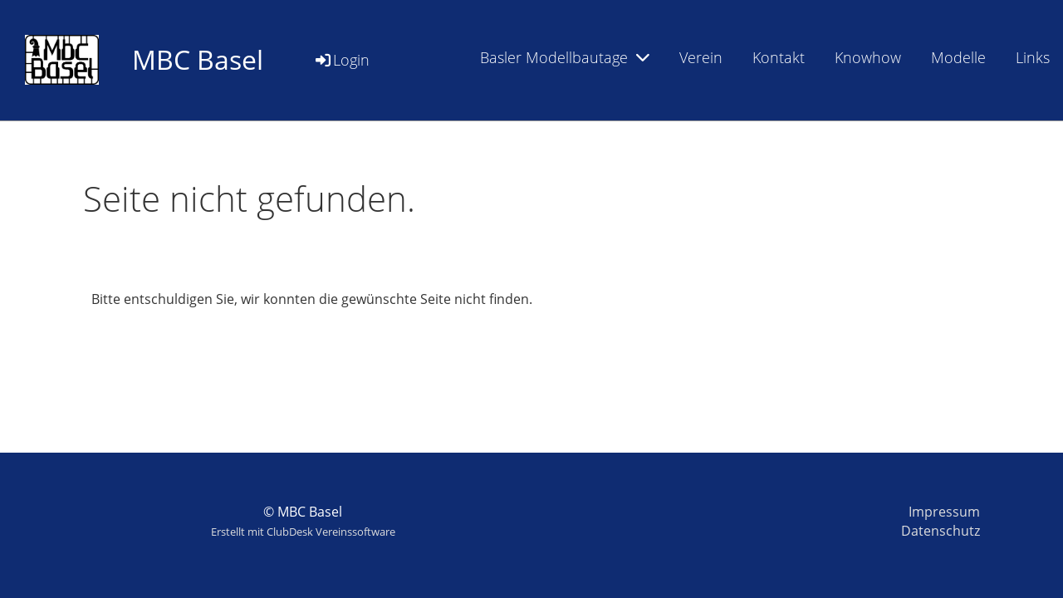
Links (1033, 57)
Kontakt (778, 57)
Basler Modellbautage (564, 57)
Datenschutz (940, 531)
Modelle (958, 57)
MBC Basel (197, 59)
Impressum (944, 511)
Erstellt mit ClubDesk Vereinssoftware (303, 531)
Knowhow (868, 57)
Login (341, 60)
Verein (701, 57)
